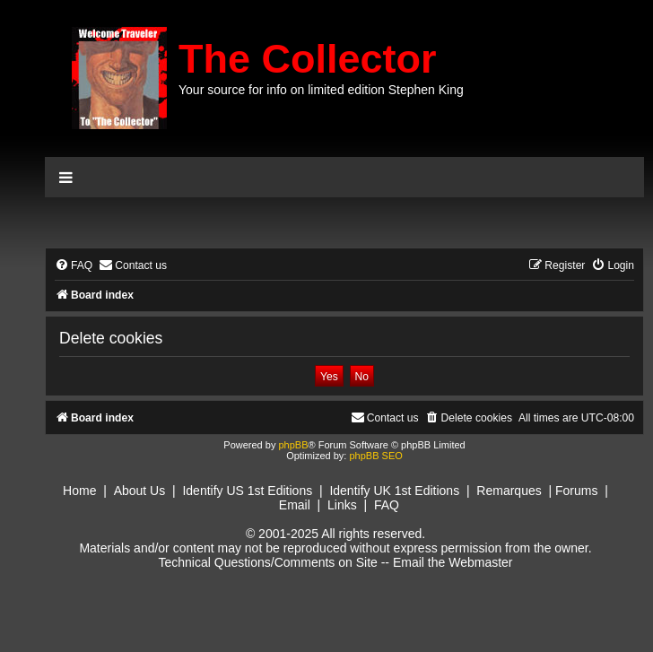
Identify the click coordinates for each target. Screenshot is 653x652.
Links (342, 505)
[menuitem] (73, 266)
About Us (140, 490)
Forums (576, 490)
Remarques (508, 490)
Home (79, 490)
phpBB (293, 444)
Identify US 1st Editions (247, 490)
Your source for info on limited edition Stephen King (321, 90)
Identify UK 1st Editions (394, 490)
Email (294, 505)
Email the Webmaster (453, 562)
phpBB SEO (375, 455)
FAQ (386, 505)
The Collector (307, 59)
